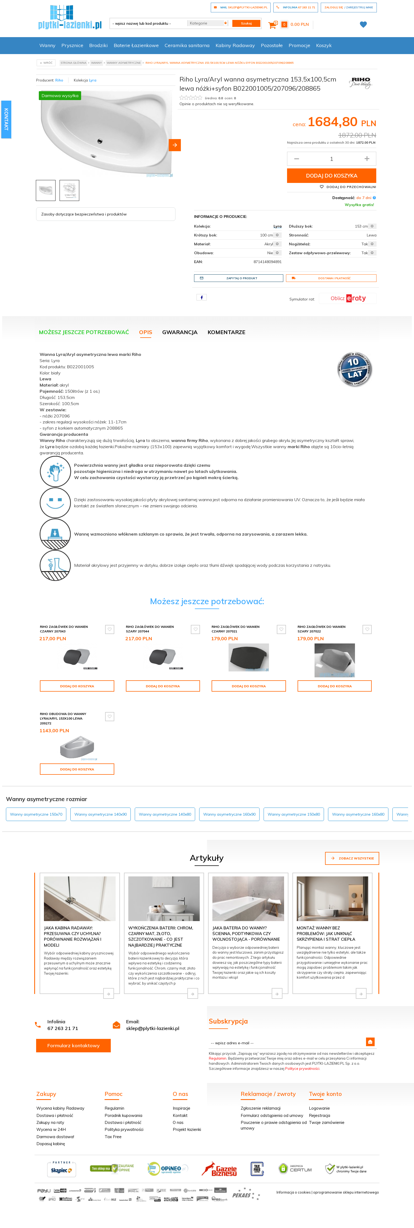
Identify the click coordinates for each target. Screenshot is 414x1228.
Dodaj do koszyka (331, 175)
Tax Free (113, 1136)
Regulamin (217, 1058)
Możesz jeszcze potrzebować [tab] (84, 332)
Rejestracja (319, 1115)
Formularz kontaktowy (73, 1045)
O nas (178, 1122)
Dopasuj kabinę (50, 1143)
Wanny (47, 45)
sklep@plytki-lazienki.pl (152, 1028)
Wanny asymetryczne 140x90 (100, 814)
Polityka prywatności (124, 1129)
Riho (59, 80)
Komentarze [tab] (226, 332)
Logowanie (319, 1108)
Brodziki (98, 45)
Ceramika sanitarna (187, 45)
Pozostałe (272, 45)
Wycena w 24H (51, 1129)
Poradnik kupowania (123, 1115)
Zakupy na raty (50, 1122)
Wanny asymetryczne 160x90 (229, 814)
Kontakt (180, 1115)
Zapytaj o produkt (228, 278)
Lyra (92, 80)
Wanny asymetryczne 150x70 (36, 814)
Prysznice (72, 45)
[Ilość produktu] (331, 158)
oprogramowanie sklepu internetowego (346, 1192)
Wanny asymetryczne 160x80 (358, 814)
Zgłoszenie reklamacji (261, 1108)
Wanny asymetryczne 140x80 (165, 814)
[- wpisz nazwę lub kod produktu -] (146, 23)
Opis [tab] (145, 332)
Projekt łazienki (187, 1129)
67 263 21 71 (62, 1028)
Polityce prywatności (302, 1068)
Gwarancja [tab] (180, 332)
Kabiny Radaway (235, 45)
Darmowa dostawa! (55, 1136)
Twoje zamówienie (326, 1122)
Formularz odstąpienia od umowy (272, 1115)
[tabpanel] (207, 468)
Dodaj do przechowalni (348, 187)
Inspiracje (181, 1108)
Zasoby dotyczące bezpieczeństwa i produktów (84, 214)
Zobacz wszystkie (352, 858)
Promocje (299, 45)
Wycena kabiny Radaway (60, 1108)
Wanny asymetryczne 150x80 (294, 814)
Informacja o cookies (294, 1192)
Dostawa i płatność (321, 278)
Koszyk (324, 45)
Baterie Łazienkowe (136, 45)
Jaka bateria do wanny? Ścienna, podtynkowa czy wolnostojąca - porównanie (246, 933)
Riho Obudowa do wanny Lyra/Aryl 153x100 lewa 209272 (63, 718)
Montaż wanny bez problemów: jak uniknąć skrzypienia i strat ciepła (326, 933)
